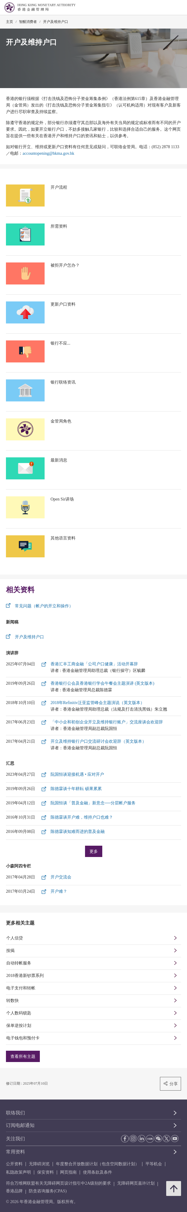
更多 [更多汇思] (93, 851)
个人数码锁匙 (18, 1013)
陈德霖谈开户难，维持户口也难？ (82, 817)
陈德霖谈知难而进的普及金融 (78, 831)
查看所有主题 (22, 1056)
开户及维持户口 (55, 22)
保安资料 (45, 1172)
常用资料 (15, 1151)
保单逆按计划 (18, 1025)
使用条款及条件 (97, 1172)
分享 (170, 1083)
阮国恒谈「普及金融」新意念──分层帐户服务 (93, 803)
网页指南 (68, 1172)
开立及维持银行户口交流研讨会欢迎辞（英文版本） (98, 741)
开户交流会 (61, 877)
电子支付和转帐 (20, 988)
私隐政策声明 (18, 1172)
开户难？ (59, 891)
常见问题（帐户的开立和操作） (44, 606)
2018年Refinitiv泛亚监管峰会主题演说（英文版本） (97, 702)
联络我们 (15, 1112)
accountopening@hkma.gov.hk (48, 153)
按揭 (10, 950)
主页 (9, 22)
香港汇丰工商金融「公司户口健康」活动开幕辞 (94, 664)
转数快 (12, 1000)
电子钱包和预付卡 (23, 1038)
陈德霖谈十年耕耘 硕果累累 (76, 788)
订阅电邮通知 (20, 1125)
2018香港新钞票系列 (25, 975)
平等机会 (153, 1164)
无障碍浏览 (39, 1164)
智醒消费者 (28, 22)
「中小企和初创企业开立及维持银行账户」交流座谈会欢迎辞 (107, 722)
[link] (167, 7)
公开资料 (14, 1164)
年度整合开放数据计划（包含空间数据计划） (97, 1164)
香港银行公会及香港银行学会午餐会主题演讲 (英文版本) (102, 683)
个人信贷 (14, 938)
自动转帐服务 (18, 963)
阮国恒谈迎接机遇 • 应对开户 (77, 774)
